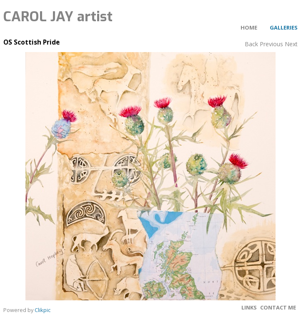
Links (249, 307)
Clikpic (42, 310)
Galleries (284, 27)
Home (249, 27)
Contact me (278, 307)
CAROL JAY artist (58, 16)
